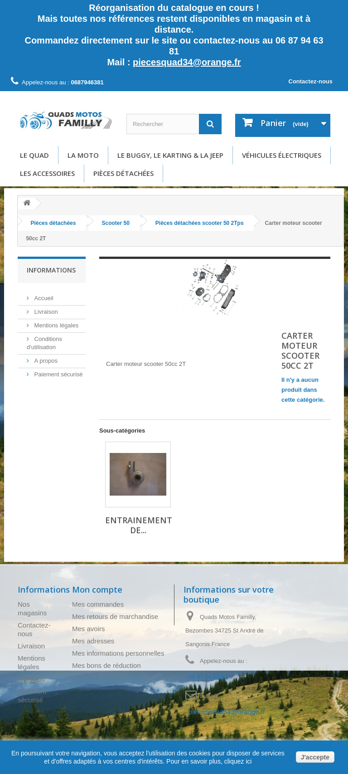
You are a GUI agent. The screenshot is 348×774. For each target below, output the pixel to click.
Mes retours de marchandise (115, 616)
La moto (83, 155)
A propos (45, 357)
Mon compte (97, 589)
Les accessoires (47, 173)
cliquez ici (237, 761)
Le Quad (34, 155)
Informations (51, 270)
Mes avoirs (88, 629)
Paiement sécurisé (58, 370)
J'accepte (315, 757)
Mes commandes (98, 604)
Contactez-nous (311, 81)
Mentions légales (55, 321)
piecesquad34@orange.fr (187, 62)
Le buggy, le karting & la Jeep (170, 155)
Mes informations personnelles (118, 653)
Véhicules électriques (281, 155)
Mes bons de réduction (106, 665)
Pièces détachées (123, 173)
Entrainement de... (138, 525)
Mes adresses (93, 641)
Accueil (43, 294)
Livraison (45, 308)
